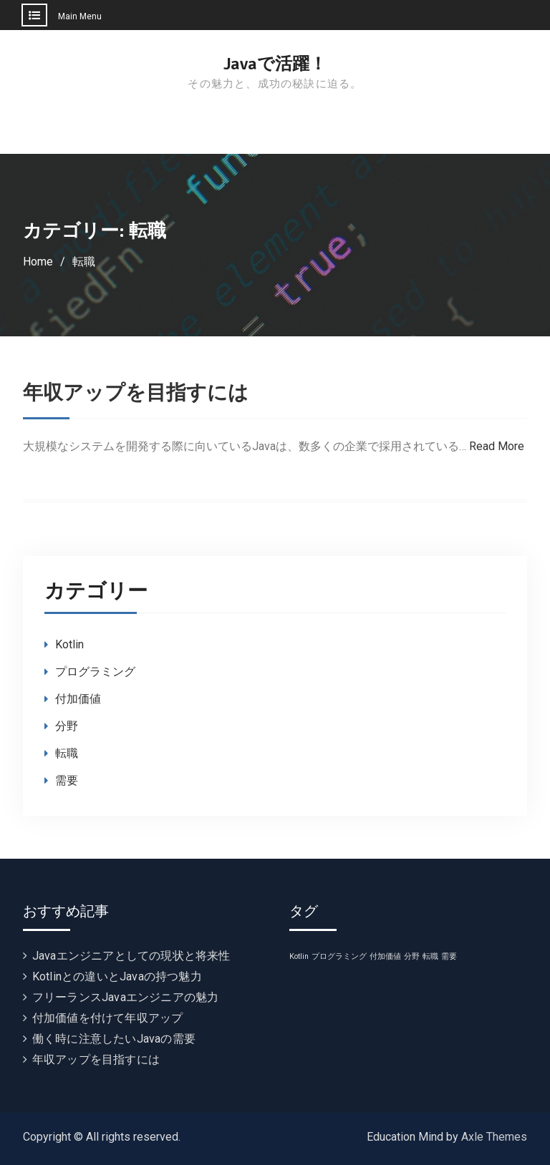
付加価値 (78, 699)
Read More (496, 446)
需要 (66, 780)
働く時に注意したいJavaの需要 (114, 1038)
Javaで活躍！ (275, 63)
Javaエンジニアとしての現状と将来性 (131, 955)
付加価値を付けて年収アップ (107, 1018)
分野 (66, 726)
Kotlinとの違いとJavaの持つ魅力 (117, 976)
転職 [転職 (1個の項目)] (430, 956)
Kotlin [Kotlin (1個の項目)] (299, 956)
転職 (66, 753)
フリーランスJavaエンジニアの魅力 (125, 997)
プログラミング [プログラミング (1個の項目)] (339, 956)
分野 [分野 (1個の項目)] (412, 956)
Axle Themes (494, 1137)
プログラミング (95, 671)
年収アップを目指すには (136, 393)
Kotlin (69, 644)
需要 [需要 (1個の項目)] (449, 956)
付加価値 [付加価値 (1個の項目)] (385, 956)
